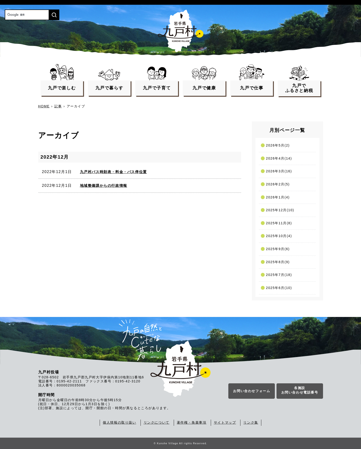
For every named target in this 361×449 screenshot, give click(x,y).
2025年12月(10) (280, 210)
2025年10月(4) (279, 236)
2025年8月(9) (278, 262)
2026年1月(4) (278, 197)
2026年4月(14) (279, 158)
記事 (58, 106)
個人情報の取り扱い (119, 422)
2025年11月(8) (279, 223)
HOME (44, 106)
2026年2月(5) (278, 184)
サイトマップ (225, 422)
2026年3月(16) (279, 171)
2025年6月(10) (279, 288)
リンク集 (250, 422)
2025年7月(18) (279, 275)
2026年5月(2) (278, 145)
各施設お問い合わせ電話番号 (299, 391)
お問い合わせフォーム (251, 392)
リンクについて (156, 422)
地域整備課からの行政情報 (103, 185)
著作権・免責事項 (191, 422)
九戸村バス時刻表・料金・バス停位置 (113, 172)
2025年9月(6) (278, 249)
